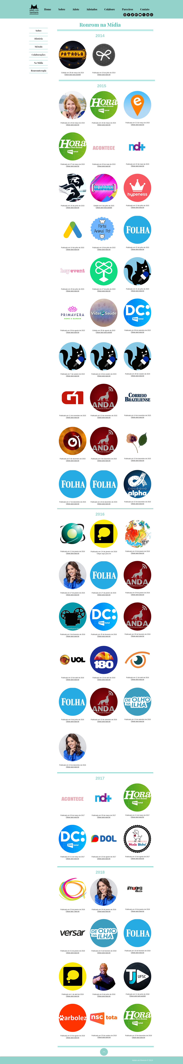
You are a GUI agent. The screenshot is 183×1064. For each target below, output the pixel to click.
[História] (38, 38)
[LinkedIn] (147, 14)
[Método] (38, 46)
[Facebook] (128, 14)
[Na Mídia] (38, 62)
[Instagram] (124, 14)
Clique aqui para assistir (72, 75)
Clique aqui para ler (103, 75)
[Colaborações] (38, 54)
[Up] (104, 1052)
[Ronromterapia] (38, 70)
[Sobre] (38, 30)
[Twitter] (144, 14)
